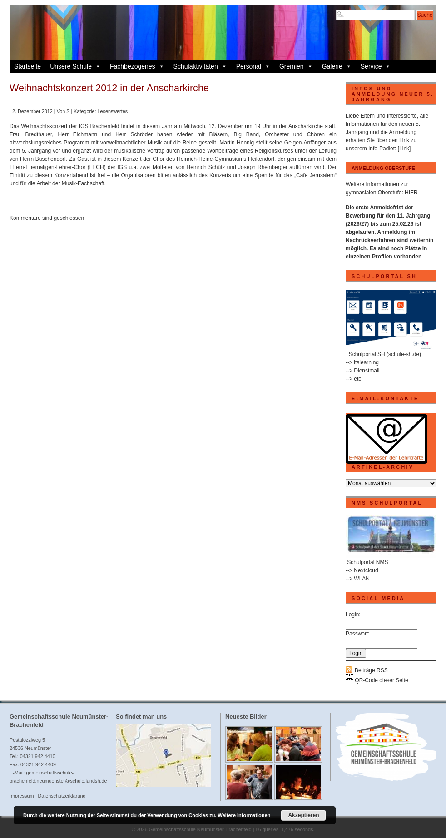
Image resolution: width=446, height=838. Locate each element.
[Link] (404, 148)
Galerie (337, 66)
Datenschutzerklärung (61, 795)
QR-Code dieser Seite (377, 680)
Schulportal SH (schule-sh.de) (385, 354)
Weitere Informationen (244, 815)
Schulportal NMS (367, 562)
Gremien (296, 66)
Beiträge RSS (371, 670)
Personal (253, 66)
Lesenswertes (112, 111)
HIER (411, 192)
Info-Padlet (381, 148)
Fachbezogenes (137, 66)
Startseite (27, 66)
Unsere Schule (75, 66)
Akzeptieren (303, 815)
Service (376, 66)
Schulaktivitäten (200, 66)
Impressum (22, 795)
